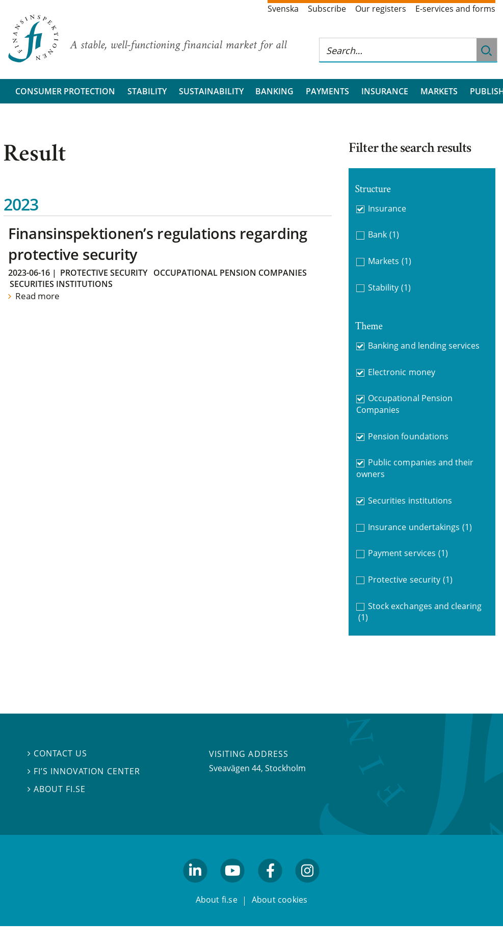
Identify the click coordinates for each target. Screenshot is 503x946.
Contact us (57, 753)
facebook (270, 887)
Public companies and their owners (414, 468)
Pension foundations (408, 436)
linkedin (195, 887)
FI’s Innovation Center (84, 771)
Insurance (384, 91)
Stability (147, 91)
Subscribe (327, 8)
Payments (327, 91)
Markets (439, 91)
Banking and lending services (424, 345)
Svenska (283, 8)
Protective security (103, 272)
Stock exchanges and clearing (420, 611)
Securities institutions (61, 284)
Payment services (407, 553)
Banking (274, 91)
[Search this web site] (398, 50)
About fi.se (57, 789)
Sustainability (211, 91)
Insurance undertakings (420, 527)
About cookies (280, 900)
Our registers (380, 8)
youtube (233, 887)
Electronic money (401, 372)
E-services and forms (455, 8)
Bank (383, 235)
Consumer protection (65, 91)
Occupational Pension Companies (230, 272)
